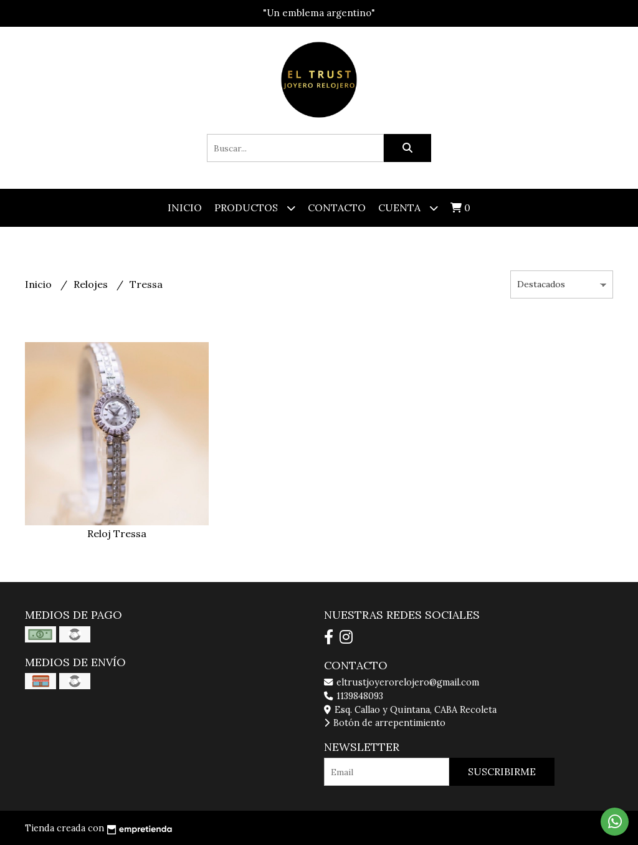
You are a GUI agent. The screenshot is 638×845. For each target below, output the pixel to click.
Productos (254, 208)
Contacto (337, 207)
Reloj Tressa (116, 533)
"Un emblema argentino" (319, 13)
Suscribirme (502, 771)
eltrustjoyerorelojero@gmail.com (401, 682)
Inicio (185, 207)
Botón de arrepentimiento (384, 722)
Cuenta (408, 208)
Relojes (92, 284)
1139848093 (353, 696)
